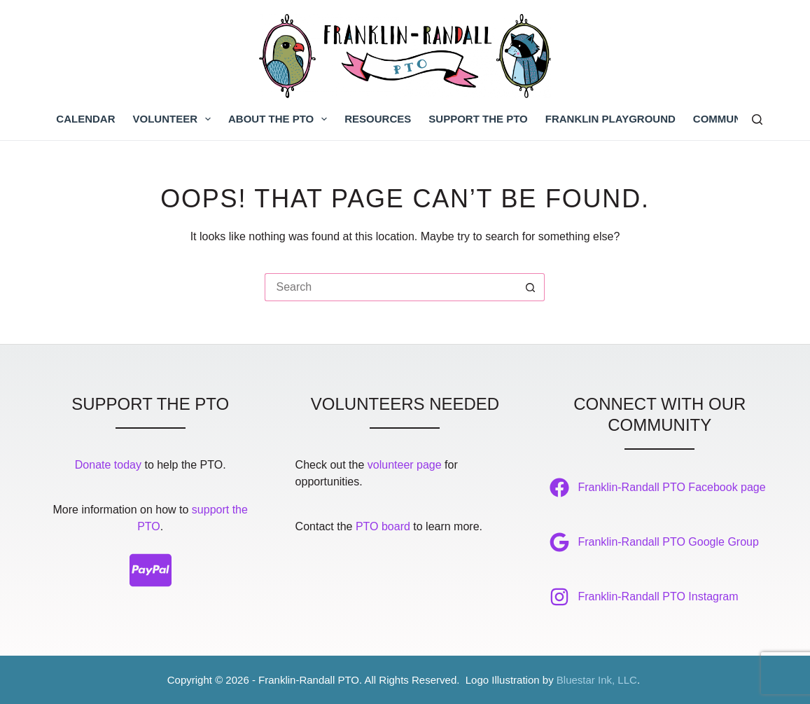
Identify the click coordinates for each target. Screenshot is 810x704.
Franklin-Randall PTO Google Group (668, 542)
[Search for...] (391, 287)
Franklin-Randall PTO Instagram (658, 596)
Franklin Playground (610, 119)
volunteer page (405, 465)
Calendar (85, 119)
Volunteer (175, 119)
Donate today (108, 465)
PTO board (383, 526)
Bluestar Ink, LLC (597, 680)
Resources (377, 119)
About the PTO (280, 119)
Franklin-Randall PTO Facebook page (671, 487)
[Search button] (531, 287)
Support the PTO (477, 119)
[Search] (757, 119)
